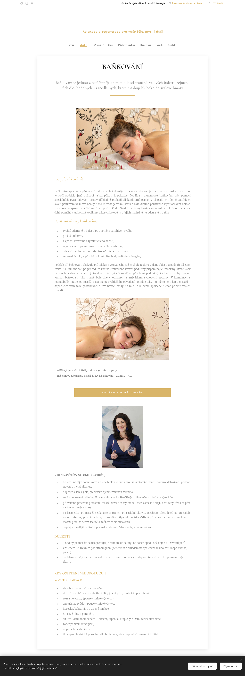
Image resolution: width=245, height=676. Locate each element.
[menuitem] (76, 45)
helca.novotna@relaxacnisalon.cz (189, 3)
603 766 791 (219, 3)
